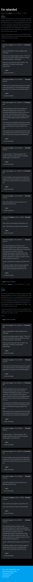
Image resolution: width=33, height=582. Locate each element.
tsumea (3, 17)
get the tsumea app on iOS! (9, 571)
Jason (10, 13)
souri (11, 45)
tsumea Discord (6, 575)
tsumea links (5, 577)
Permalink (27, 45)
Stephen (12, 217)
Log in (6, 70)
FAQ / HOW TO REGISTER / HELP (11, 569)
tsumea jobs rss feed (7, 573)
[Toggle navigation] (3, 2)
